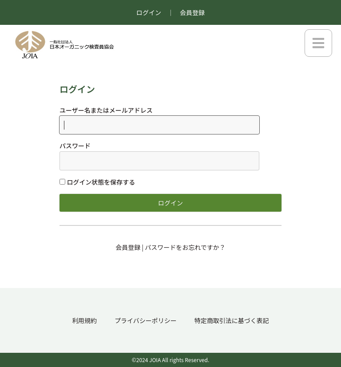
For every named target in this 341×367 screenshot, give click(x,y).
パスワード (75, 145)
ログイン (148, 12)
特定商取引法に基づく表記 (231, 320)
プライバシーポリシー (146, 320)
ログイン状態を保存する (97, 182)
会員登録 (192, 12)
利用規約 (84, 320)
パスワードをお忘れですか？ (185, 247)
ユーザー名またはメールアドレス (106, 110)
